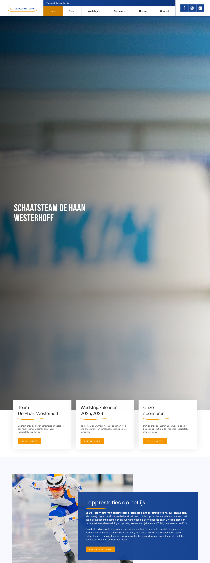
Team (72, 11)
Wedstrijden (94, 11)
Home (53, 11)
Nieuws (143, 11)
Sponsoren (120, 11)
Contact (164, 11)
